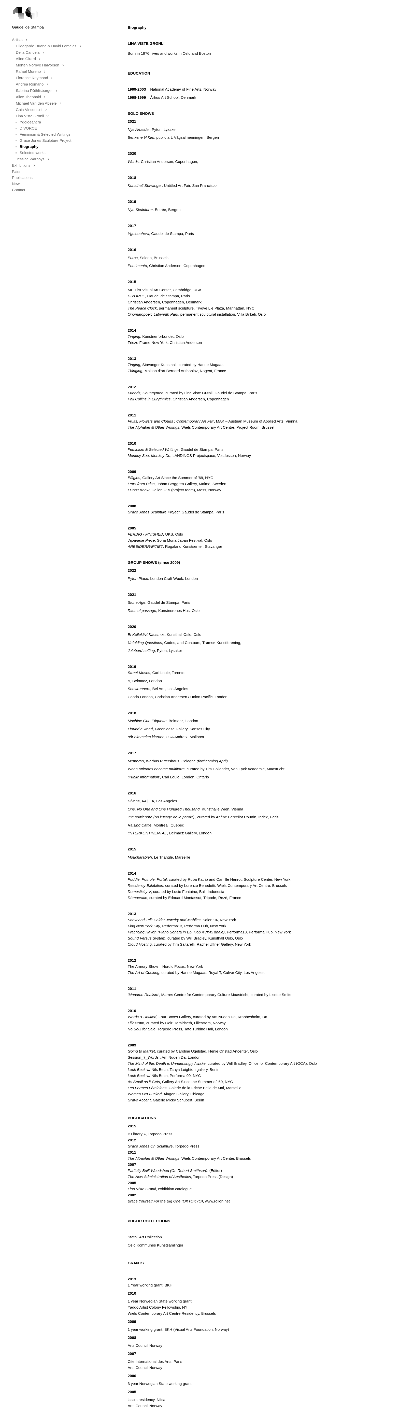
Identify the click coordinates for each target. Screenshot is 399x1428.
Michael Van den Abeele (40, 103)
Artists (21, 39)
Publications (22, 177)
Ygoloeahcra (30, 122)
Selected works (33, 152)
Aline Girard (30, 59)
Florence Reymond (36, 78)
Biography (29, 146)
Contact (18, 190)
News (17, 183)
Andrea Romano (33, 84)
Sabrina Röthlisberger (38, 90)
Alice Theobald (32, 97)
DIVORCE (28, 128)
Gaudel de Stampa (28, 27)
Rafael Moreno (32, 71)
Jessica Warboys (34, 159)
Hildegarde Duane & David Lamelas (50, 46)
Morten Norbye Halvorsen (41, 65)
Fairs (16, 171)
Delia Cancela (31, 52)
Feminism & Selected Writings (45, 134)
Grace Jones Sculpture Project (45, 140)
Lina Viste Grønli (34, 116)
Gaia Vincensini (33, 109)
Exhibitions (25, 165)
